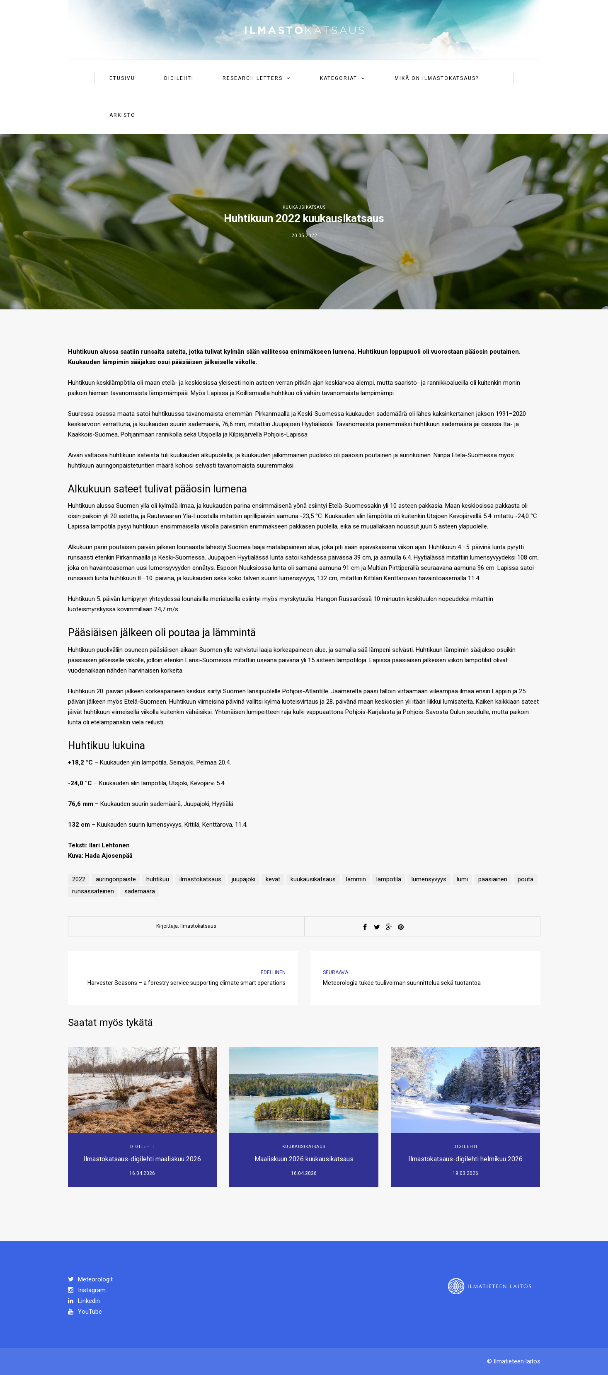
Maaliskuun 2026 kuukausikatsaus (304, 1159)
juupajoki (243, 879)
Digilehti (179, 78)
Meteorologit (90, 1279)
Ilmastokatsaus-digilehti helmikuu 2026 (465, 1159)
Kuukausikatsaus (304, 207)
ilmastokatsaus (200, 879)
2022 (78, 879)
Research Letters (253, 78)
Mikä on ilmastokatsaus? (437, 78)
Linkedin (84, 1301)
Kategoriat (338, 78)
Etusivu (122, 78)
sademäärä (139, 891)
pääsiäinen (492, 879)
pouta (525, 879)
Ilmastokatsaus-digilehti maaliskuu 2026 (142, 1159)
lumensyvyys (429, 879)
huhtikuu (157, 879)
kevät (273, 879)
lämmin (356, 879)
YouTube (85, 1311)
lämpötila (388, 879)
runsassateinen (93, 891)
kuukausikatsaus (313, 879)
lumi (462, 879)
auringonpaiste (116, 879)
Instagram (87, 1290)
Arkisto (122, 115)
